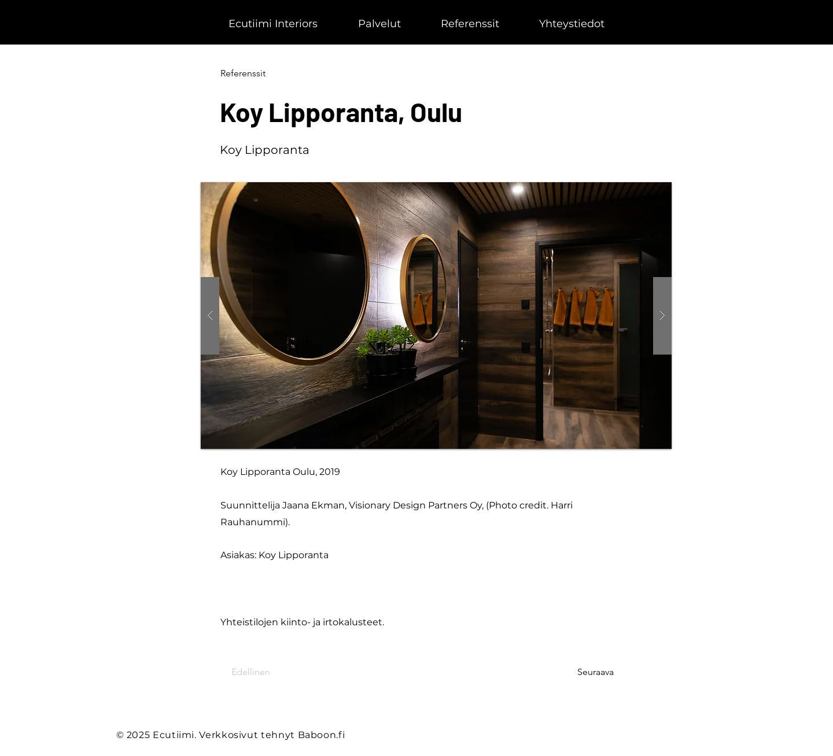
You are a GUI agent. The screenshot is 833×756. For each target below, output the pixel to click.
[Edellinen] (269, 672)
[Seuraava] (585, 672)
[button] (436, 315)
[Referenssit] (258, 73)
